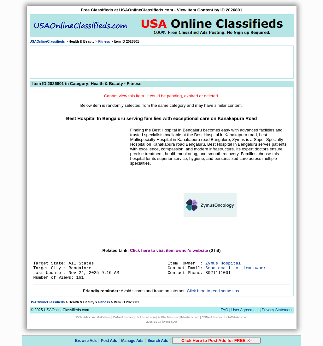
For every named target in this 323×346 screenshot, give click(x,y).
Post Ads (109, 340)
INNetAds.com (189, 317)
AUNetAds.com (168, 317)
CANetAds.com (123, 317)
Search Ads (158, 340)
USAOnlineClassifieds (47, 41)
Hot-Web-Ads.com (236, 317)
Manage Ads (132, 340)
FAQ (224, 310)
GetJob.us (104, 317)
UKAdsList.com (145, 317)
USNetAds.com (85, 317)
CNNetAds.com (212, 317)
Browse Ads (86, 340)
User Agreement (245, 310)
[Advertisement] (161, 61)
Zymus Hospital (223, 263)
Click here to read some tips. (213, 290)
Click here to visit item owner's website (169, 250)
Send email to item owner (235, 268)
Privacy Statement (277, 310)
